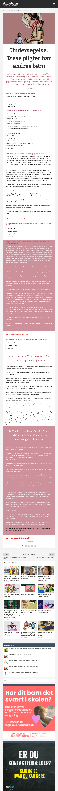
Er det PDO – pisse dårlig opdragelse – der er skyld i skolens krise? (11, 578)
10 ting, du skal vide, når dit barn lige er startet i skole (45, 578)
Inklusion (10, 651)
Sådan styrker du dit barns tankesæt (44, 595)
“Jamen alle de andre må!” (21, 538)
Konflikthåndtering (27, 594)
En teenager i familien (20, 334)
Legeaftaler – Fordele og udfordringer (45, 611)
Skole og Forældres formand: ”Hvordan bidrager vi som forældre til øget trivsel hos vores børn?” (12, 614)
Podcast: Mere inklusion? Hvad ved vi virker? (20, 654)
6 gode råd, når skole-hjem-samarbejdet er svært (45, 633)
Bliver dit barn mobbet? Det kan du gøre (29, 611)
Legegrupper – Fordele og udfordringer (11, 633)
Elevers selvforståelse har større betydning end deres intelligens (28, 633)
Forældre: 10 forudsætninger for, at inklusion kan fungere (23, 666)
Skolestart (16, 10)
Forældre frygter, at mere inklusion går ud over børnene (23, 660)
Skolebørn (10, 10)
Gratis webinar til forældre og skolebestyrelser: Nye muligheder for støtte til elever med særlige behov (30, 649)
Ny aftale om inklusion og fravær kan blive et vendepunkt (23, 672)
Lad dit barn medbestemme (22, 219)
